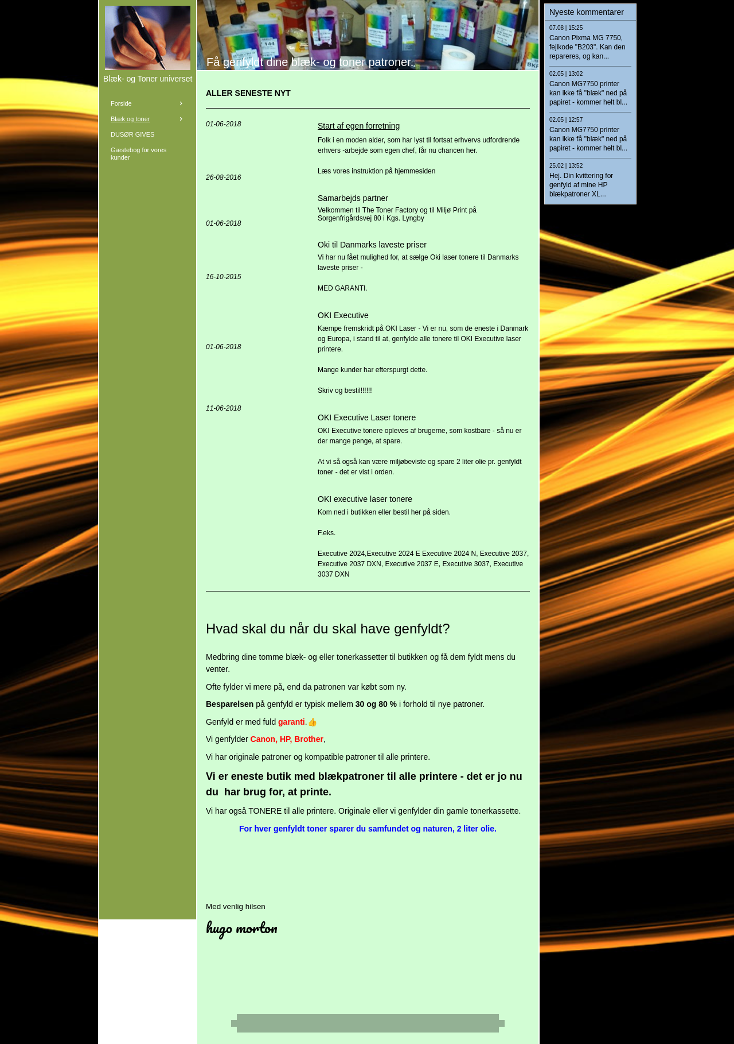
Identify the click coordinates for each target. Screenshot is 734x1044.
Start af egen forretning (359, 125)
